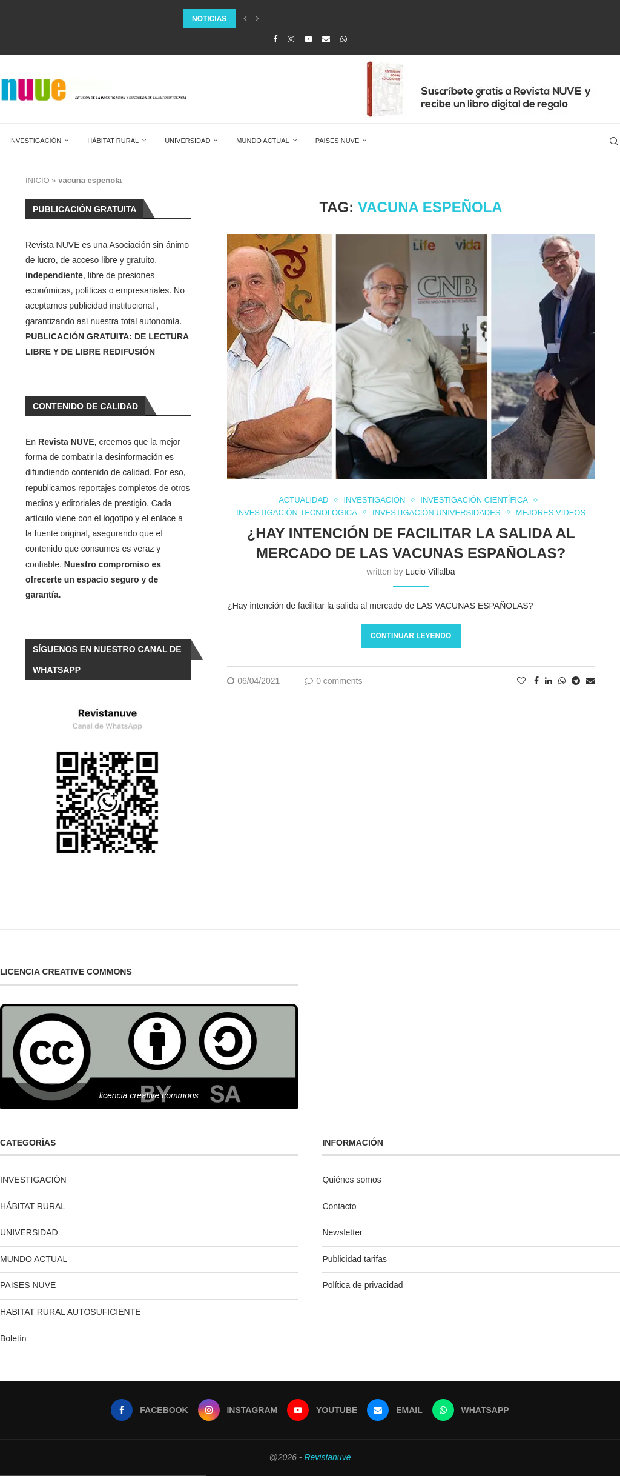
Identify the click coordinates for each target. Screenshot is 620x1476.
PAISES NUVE (337, 140)
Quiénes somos (351, 1179)
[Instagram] (291, 39)
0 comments (333, 681)
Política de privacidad (362, 1285)
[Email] (326, 39)
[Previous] (245, 18)
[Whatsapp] (343, 39)
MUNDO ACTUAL (262, 140)
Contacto (339, 1206)
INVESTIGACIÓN (35, 140)
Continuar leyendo (411, 636)
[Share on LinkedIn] (548, 681)
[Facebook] (275, 39)
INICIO (37, 180)
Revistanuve (327, 1457)
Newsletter (342, 1232)
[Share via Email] (590, 681)
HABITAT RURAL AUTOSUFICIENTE (70, 1312)
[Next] (257, 18)
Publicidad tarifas (354, 1259)
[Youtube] (308, 39)
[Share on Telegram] (576, 681)
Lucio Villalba (430, 571)
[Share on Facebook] (536, 681)
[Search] (614, 141)
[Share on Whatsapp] (562, 681)
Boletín (13, 1338)
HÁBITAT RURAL (113, 140)
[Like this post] (521, 681)
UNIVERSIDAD (187, 140)
